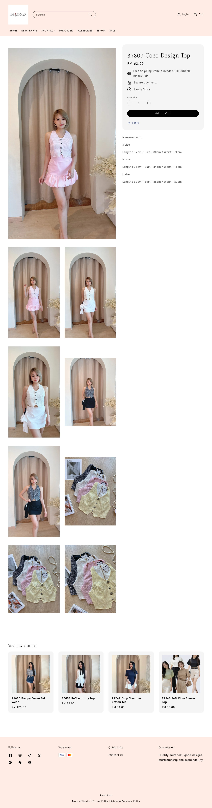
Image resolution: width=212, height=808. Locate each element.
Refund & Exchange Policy (125, 801)
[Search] (90, 14)
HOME (13, 30)
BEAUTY (101, 30)
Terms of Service (81, 801)
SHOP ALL (47, 30)
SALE (112, 30)
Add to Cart (163, 113)
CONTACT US (115, 755)
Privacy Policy (100, 801)
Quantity (132, 97)
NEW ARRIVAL (29, 30)
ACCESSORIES (85, 30)
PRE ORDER (66, 30)
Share (133, 122)
